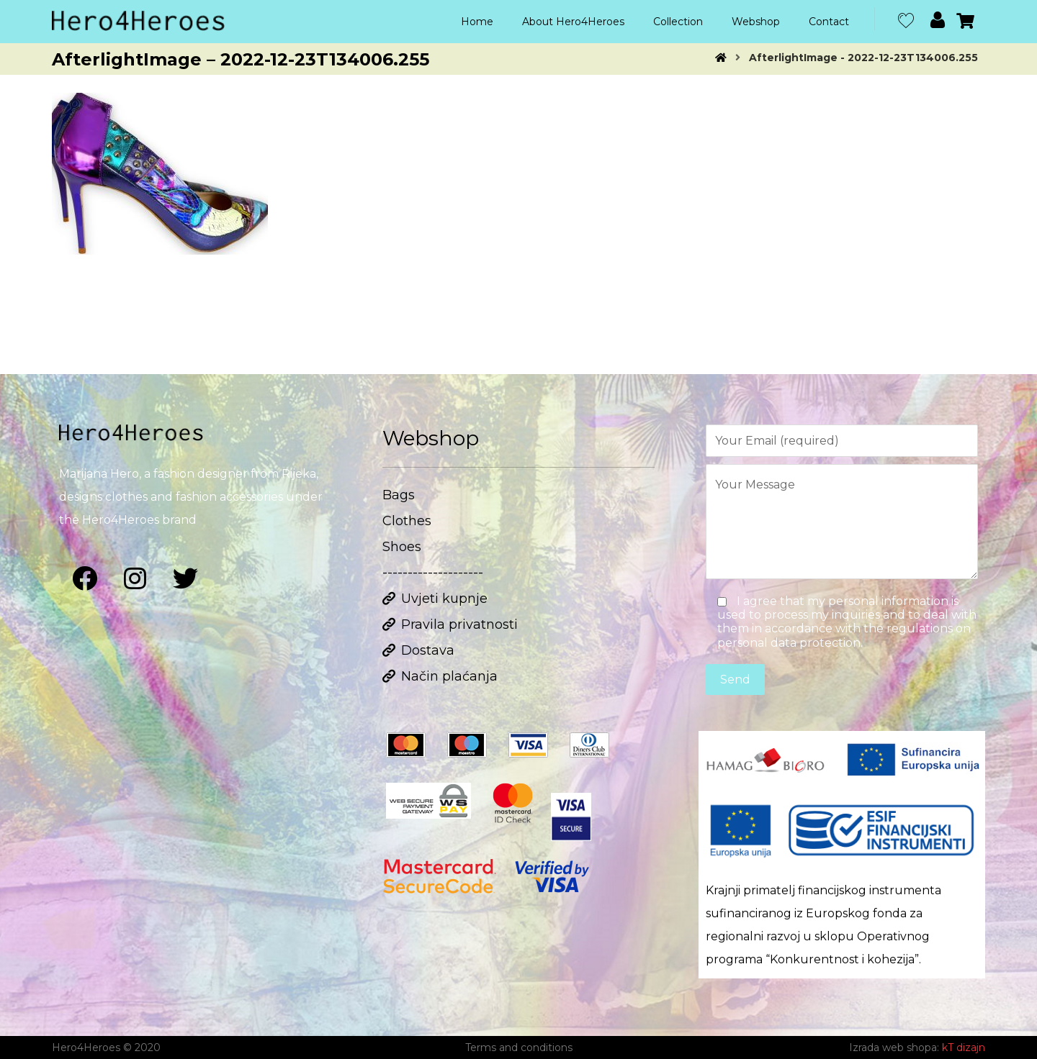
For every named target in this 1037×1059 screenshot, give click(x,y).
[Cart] (965, 20)
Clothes (406, 521)
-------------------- (432, 573)
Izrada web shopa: (894, 1047)
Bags (398, 495)
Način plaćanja (440, 676)
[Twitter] (185, 578)
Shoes (401, 547)
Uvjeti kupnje (435, 598)
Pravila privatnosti (450, 624)
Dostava (418, 650)
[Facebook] (84, 578)
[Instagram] (134, 578)
